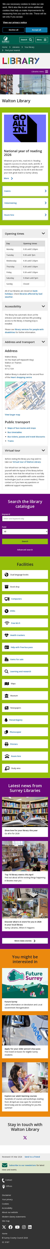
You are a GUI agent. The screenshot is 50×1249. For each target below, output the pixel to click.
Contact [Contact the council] (8, 1180)
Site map (6, 1221)
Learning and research (20, 671)
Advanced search (25, 549)
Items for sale (16, 659)
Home (4, 47)
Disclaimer (6, 1195)
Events (7, 191)
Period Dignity (16, 720)
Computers (16, 599)
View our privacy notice (15, 22)
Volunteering (10, 203)
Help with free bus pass (22, 647)
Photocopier (15, 732)
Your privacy (7, 1199)
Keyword (6, 514)
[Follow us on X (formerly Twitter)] (25, 1138)
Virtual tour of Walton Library (27, 462)
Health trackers (17, 635)
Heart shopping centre (21, 377)
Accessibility (7, 1208)
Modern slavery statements (14, 1216)
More (8, 178)
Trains (11, 441)
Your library (29, 47)
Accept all (36, 30)
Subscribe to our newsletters (22, 1165)
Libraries (16, 47)
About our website (10, 1212)
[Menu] (41, 39)
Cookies (5, 1204)
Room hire (9, 215)
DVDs (12, 611)
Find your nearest (12, 50)
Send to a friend (32, 1157)
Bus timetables (15, 432)
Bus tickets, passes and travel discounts (26, 436)
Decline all (13, 30)
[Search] (26, 39)
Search (25, 541)
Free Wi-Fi (15, 623)
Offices (9, 1186)
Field (4, 527)
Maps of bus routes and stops (22, 428)
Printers (14, 744)
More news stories (23, 940)
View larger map (12, 414)
